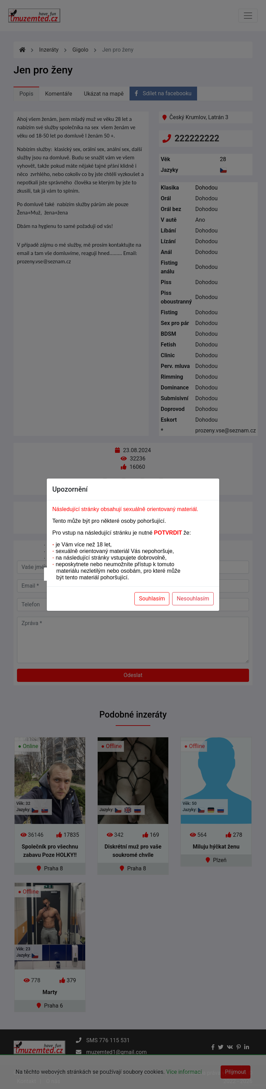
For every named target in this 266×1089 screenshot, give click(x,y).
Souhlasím (152, 598)
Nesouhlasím (193, 598)
